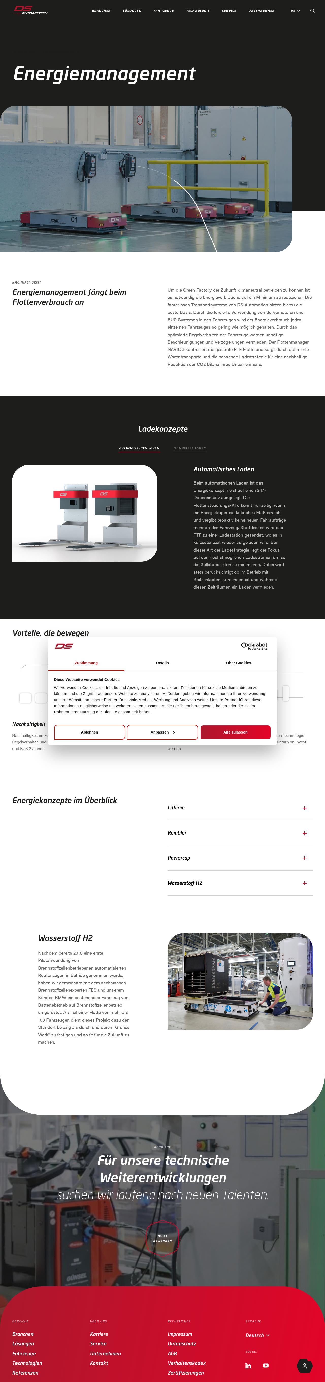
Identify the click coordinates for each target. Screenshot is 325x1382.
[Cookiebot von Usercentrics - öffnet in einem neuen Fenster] (249, 646)
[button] (296, 11)
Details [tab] (162, 663)
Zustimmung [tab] (86, 663)
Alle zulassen (235, 732)
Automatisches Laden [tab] (139, 448)
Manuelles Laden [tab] (190, 448)
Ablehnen (89, 732)
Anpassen (163, 732)
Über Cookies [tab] (238, 663)
